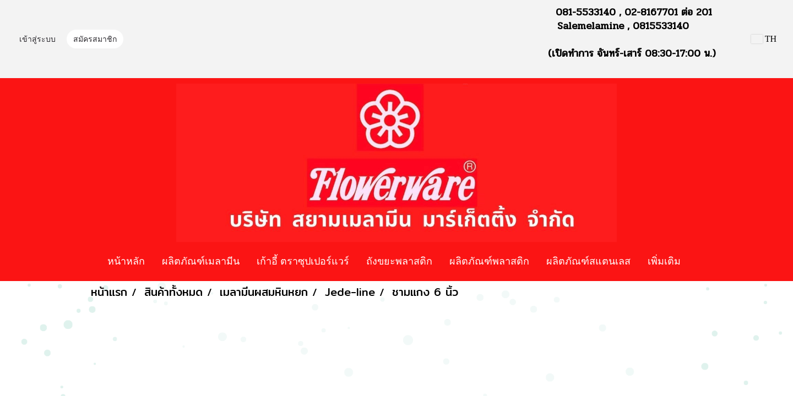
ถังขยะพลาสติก (399, 260)
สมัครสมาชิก (95, 39)
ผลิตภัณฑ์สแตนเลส (588, 260)
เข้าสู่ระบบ (37, 39)
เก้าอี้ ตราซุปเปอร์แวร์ (303, 260)
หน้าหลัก (126, 260)
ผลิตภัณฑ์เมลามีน (201, 260)
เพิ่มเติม (664, 260)
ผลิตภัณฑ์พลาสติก (489, 260)
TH (763, 38)
